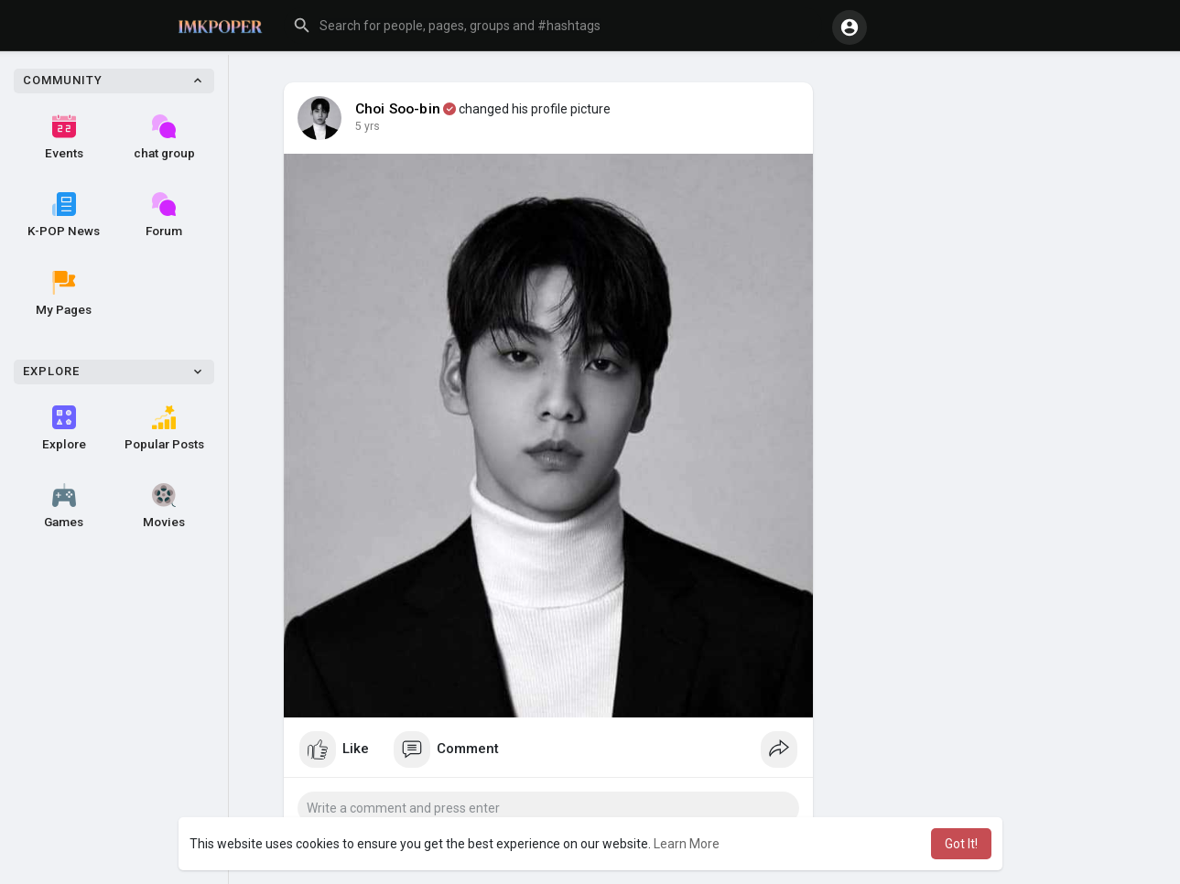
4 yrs (367, 126)
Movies (164, 506)
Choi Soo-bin (397, 109)
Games (63, 506)
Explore (64, 428)
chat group (164, 137)
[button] (553, 25)
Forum (164, 215)
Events (64, 137)
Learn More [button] (687, 843)
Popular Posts (164, 428)
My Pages (64, 294)
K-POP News (63, 215)
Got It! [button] (961, 843)
